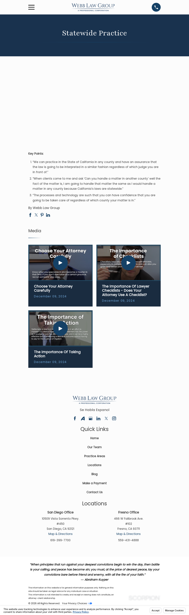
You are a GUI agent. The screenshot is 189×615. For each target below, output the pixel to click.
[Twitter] (106, 418)
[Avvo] (83, 418)
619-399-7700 (60, 540)
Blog (94, 474)
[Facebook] (75, 418)
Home (94, 438)
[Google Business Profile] (91, 418)
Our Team (94, 447)
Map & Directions (60, 534)
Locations (94, 465)
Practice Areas (94, 456)
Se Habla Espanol (94, 410)
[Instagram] (114, 418)
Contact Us (94, 492)
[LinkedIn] (98, 418)
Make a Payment (94, 483)
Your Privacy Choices (77, 603)
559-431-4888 (128, 540)
